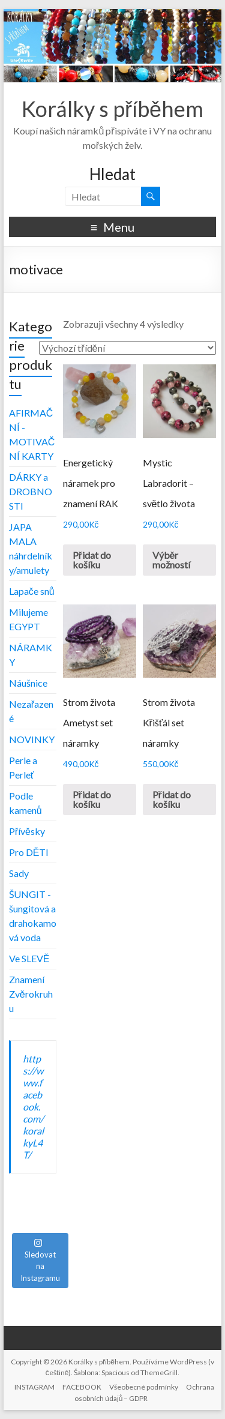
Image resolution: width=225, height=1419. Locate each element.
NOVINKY (32, 739)
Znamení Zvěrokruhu (31, 994)
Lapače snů (32, 591)
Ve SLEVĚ (29, 958)
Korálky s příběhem (112, 108)
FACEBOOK (81, 1386)
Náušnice (28, 682)
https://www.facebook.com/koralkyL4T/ (33, 1106)
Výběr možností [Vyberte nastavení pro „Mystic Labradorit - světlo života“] (171, 559)
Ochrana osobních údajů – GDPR (144, 1392)
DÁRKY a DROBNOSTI (30, 491)
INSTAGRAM (34, 1386)
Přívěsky (27, 831)
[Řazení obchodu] (127, 348)
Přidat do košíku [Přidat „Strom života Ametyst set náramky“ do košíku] (92, 799)
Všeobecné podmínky (143, 1386)
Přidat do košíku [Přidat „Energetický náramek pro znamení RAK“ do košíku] (92, 559)
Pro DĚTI (29, 852)
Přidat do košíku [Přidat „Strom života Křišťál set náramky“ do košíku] (171, 799)
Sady (19, 873)
